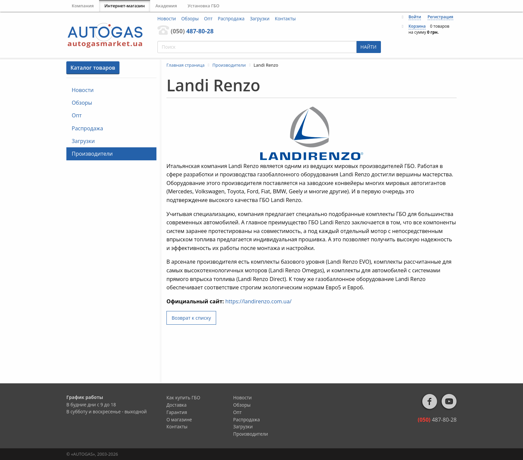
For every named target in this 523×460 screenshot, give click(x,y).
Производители (92, 153)
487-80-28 (192, 31)
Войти (415, 17)
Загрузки (260, 18)
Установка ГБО (203, 6)
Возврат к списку (191, 318)
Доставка (176, 405)
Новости (166, 18)
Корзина (417, 26)
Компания (83, 6)
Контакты (285, 18)
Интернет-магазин (124, 6)
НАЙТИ (369, 47)
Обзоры (190, 18)
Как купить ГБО (183, 397)
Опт (208, 18)
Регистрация (440, 17)
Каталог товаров (92, 67)
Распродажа (231, 18)
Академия (166, 6)
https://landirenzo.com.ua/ (258, 301)
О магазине (179, 419)
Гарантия (176, 412)
